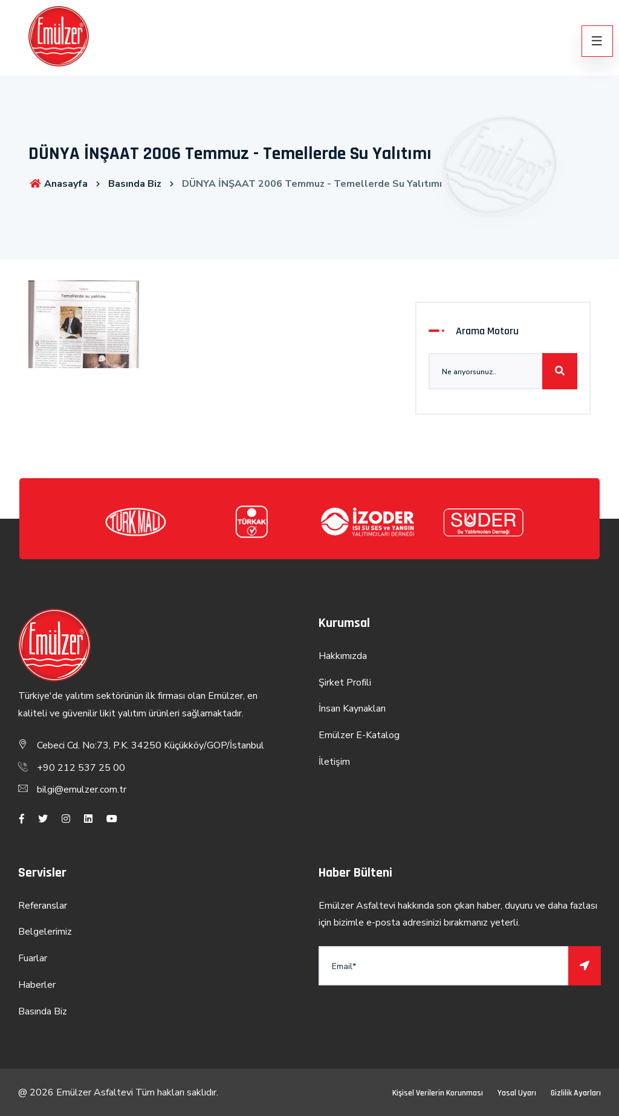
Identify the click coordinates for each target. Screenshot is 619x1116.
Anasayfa (58, 183)
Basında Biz (134, 183)
